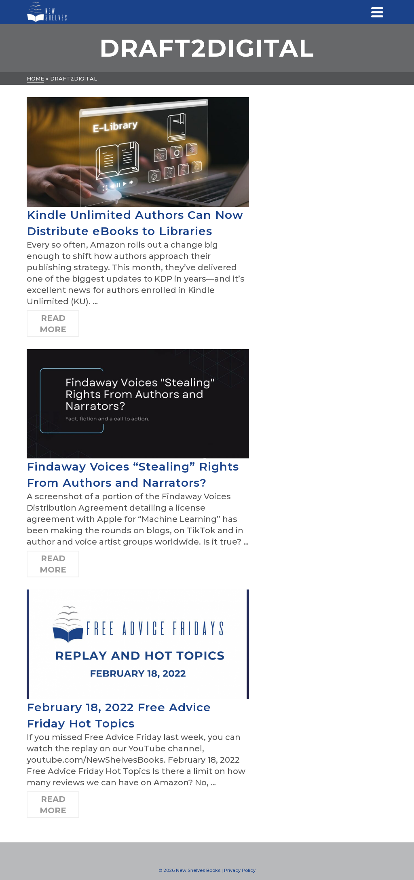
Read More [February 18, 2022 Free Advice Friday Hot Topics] (53, 804)
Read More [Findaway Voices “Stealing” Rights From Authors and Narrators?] (53, 564)
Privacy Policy (240, 870)
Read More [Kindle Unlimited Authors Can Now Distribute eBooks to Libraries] (53, 323)
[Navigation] (377, 12)
